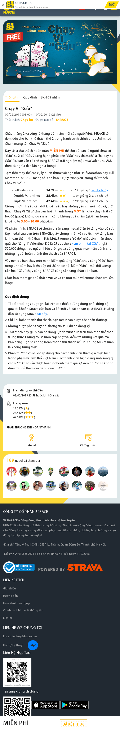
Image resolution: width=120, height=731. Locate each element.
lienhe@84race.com (24, 636)
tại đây (42, 314)
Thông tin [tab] (12, 97)
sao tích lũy (100, 190)
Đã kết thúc (73, 725)
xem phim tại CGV (85, 243)
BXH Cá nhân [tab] (50, 97)
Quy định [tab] (30, 97)
